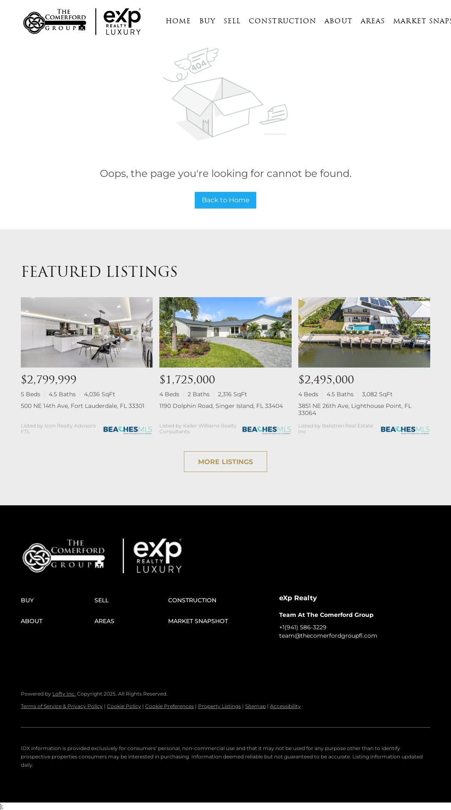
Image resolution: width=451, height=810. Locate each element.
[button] (54, 22)
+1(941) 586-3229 (303, 627)
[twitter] (318, 654)
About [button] (338, 21)
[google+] (368, 654)
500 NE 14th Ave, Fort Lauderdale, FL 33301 (82, 406)
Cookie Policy (124, 706)
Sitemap (255, 706)
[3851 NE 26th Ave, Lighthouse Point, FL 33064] (364, 332)
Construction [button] (282, 21)
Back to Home (226, 200)
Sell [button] (231, 21)
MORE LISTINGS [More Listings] (225, 462)
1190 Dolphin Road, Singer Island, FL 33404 (221, 406)
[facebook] (285, 654)
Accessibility (285, 706)
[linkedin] (302, 654)
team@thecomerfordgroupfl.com (328, 635)
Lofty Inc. (64, 694)
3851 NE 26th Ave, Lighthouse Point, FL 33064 (354, 409)
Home (178, 21)
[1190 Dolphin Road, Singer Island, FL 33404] (225, 332)
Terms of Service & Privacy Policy (62, 706)
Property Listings (219, 706)
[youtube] (352, 654)
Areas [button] (373, 21)
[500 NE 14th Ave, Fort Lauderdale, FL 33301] (87, 332)
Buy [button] (207, 21)
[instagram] (335, 654)
